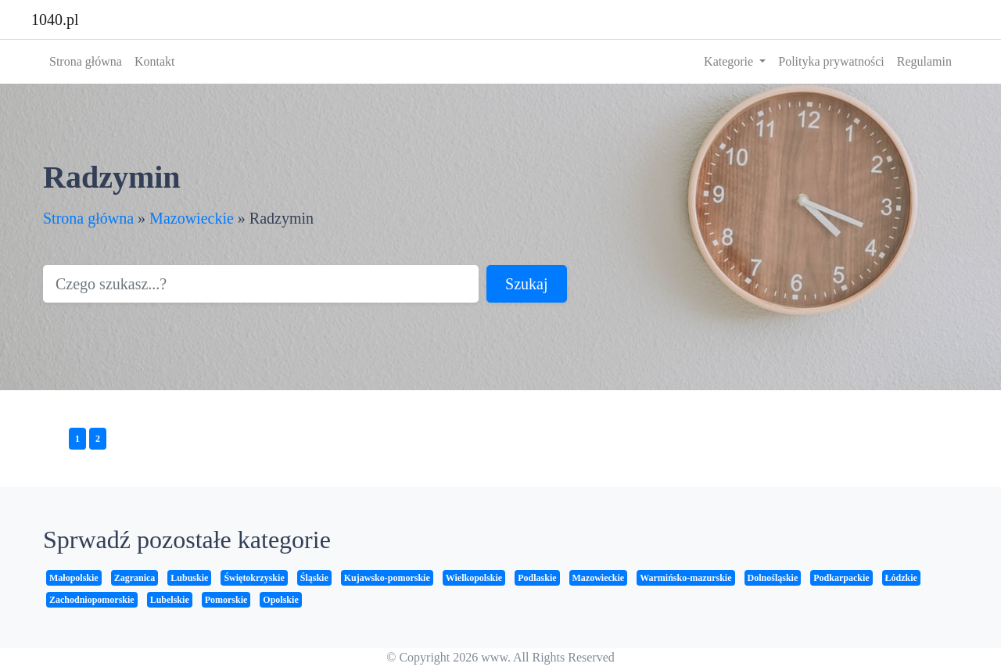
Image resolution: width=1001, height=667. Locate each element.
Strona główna (85, 61)
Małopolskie (74, 577)
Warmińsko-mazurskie (685, 577)
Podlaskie (537, 577)
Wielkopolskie (474, 577)
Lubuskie (189, 577)
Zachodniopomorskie (92, 599)
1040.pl (55, 19)
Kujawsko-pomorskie (387, 577)
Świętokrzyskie (254, 577)
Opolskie (280, 599)
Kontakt (155, 61)
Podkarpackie (841, 577)
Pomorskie (226, 599)
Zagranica (135, 577)
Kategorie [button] (730, 61)
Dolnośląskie (773, 577)
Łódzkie (901, 577)
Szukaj (526, 283)
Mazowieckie (191, 218)
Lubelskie (169, 599)
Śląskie (314, 577)
